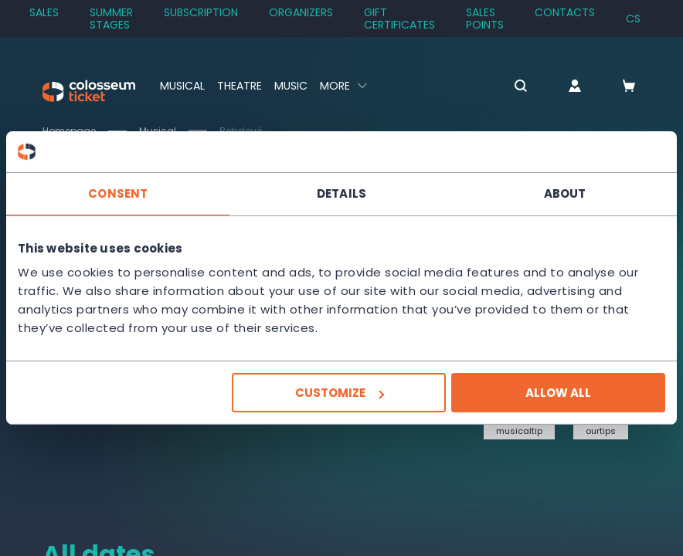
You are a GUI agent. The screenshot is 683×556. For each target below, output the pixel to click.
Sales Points (485, 18)
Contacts (565, 12)
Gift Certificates (399, 18)
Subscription (201, 12)
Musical (182, 86)
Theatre (239, 86)
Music (291, 86)
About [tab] (565, 193)
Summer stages (111, 18)
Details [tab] (341, 193)
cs (633, 18)
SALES (44, 12)
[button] (520, 87)
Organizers (301, 12)
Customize (339, 393)
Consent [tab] (118, 193)
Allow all (558, 393)
